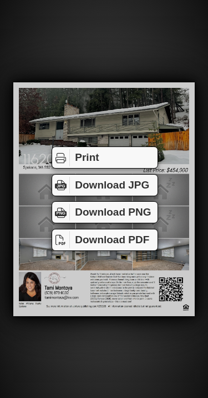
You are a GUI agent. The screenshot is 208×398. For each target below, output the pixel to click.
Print (75, 157)
